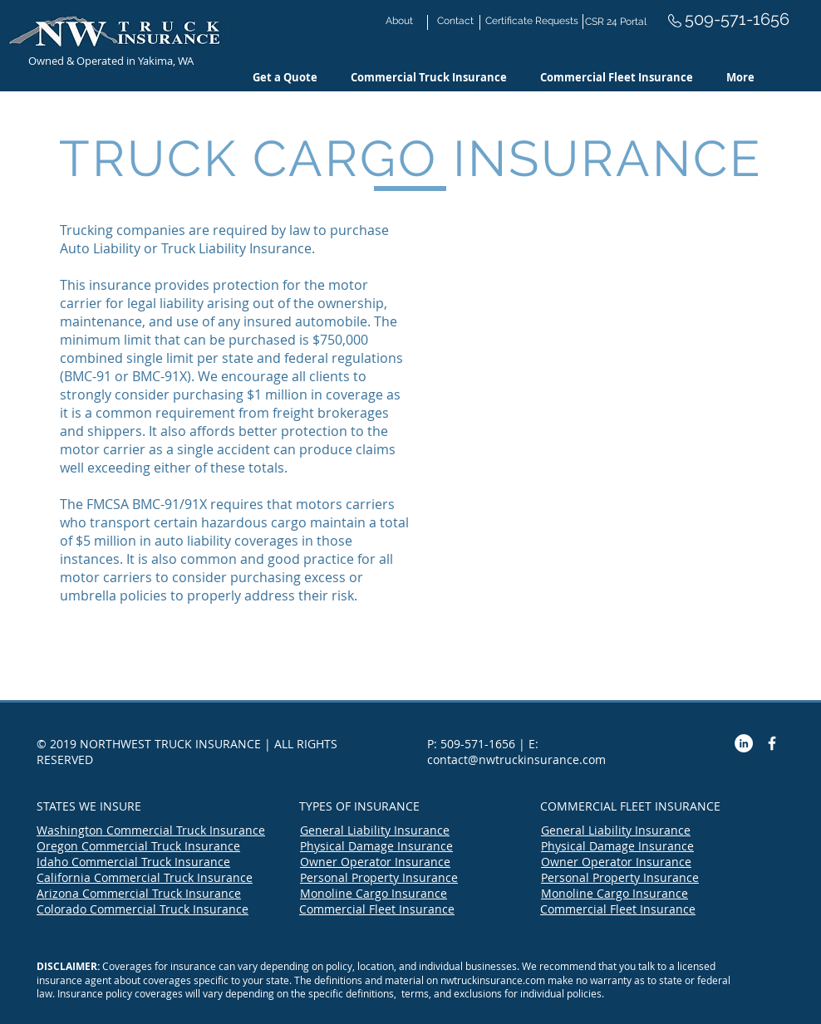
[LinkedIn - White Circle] (744, 743)
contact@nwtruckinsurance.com (516, 759)
